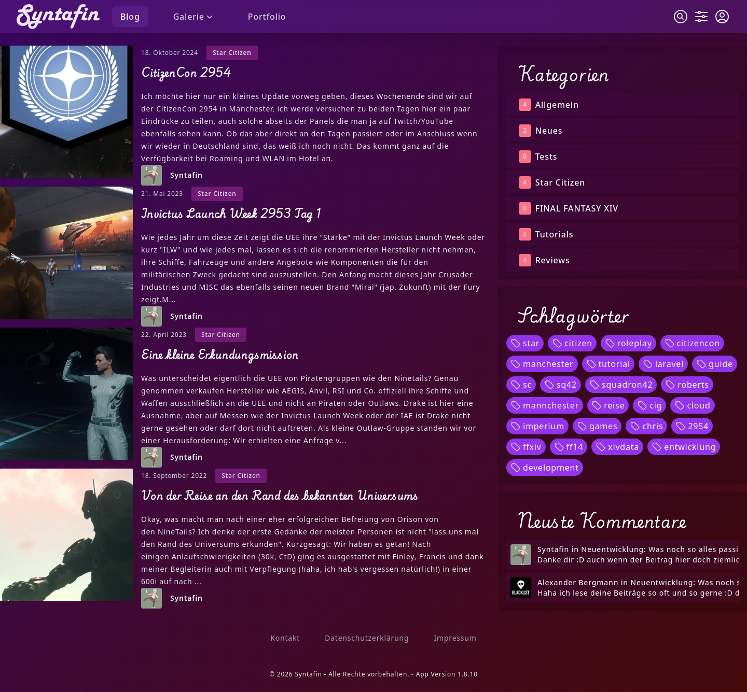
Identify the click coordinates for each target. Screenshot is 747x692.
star (525, 343)
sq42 (560, 384)
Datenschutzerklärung (367, 638)
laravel (663, 364)
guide (714, 364)
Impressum (455, 638)
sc (521, 384)
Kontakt (285, 638)
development (544, 467)
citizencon (692, 343)
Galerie (194, 16)
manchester (542, 364)
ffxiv (526, 447)
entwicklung (684, 447)
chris (646, 426)
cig (649, 405)
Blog (130, 16)
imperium (537, 426)
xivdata (617, 447)
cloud (692, 405)
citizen (572, 343)
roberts (687, 384)
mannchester (544, 405)
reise (608, 405)
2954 (692, 426)
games (597, 426)
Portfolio (267, 16)
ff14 (569, 447)
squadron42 (621, 384)
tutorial (608, 364)
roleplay (628, 343)
